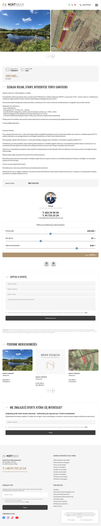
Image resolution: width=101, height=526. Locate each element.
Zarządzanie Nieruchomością (63, 496)
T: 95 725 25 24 (50, 215)
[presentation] (48, 56)
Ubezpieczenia (58, 499)
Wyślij (50, 432)
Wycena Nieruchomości (61, 494)
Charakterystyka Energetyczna (63, 492)
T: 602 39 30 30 (50, 212)
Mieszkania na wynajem (61, 462)
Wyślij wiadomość (50, 318)
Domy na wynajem (59, 467)
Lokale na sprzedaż (59, 472)
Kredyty (56, 489)
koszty (47, 264)
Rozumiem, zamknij (86, 520)
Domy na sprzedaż (59, 465)
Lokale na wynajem (59, 474)
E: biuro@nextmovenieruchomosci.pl (50, 218)
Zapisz (25, 507)
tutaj (86, 312)
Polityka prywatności (60, 504)
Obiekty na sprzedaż (60, 476)
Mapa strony (57, 506)
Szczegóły (71, 520)
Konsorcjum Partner (60, 501)
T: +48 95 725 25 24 (14, 468)
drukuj (53, 264)
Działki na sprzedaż (60, 469)
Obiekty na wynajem (60, 479)
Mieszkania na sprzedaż (61, 460)
